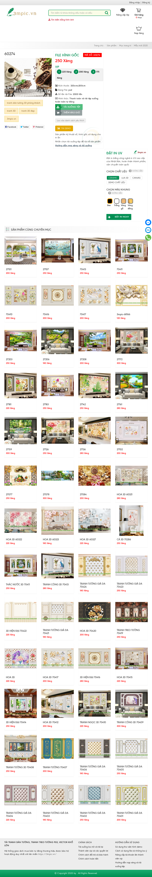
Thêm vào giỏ (67, 112)
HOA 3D (10, 677)
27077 (9, 494)
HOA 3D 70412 (50, 722)
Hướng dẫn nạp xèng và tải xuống (73, 145)
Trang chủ (98, 45)
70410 (9, 314)
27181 (8, 404)
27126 (46, 449)
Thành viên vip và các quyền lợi (93, 851)
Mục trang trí (125, 45)
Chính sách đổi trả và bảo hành (93, 854)
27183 (46, 404)
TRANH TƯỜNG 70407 (55, 767)
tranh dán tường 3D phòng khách (23, 102)
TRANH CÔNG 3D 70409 (130, 722)
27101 (8, 269)
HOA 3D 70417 (50, 677)
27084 (83, 494)
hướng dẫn (137, 171)
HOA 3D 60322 (14, 539)
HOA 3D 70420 (88, 630)
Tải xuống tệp (67, 107)
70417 (83, 314)
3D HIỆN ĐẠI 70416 (90, 677)
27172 (119, 359)
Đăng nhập (134, 2)
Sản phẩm (111, 45)
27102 (120, 449)
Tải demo (64, 128)
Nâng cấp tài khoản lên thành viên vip (129, 856)
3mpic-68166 (123, 314)
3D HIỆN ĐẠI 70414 (16, 722)
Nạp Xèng (139, 30)
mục (138, 13)
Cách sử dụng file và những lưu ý (131, 851)
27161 (119, 404)
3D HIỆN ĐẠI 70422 (16, 630)
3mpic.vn (11, 118)
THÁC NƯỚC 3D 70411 (18, 584)
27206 (46, 359)
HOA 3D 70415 (124, 677)
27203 (9, 359)
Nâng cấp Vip (122, 12)
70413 (83, 269)
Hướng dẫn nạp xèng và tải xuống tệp (128, 864)
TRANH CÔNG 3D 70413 (56, 584)
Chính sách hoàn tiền (88, 858)
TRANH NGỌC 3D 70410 (93, 722)
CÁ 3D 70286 (124, 539)
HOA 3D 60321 (124, 494)
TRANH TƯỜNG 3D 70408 (20, 767)
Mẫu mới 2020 (141, 45)
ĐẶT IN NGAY (117, 217)
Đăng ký (146, 2)
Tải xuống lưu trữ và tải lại (90, 847)
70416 (46, 314)
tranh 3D (11, 110)
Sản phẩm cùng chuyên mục (31, 229)
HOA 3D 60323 (51, 539)
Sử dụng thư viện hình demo (128, 847)
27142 (83, 404)
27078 (46, 494)
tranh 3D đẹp (28, 110)
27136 (83, 449)
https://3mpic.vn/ (47, 854)
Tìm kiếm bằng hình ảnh (61, 19)
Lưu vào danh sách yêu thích (70, 120)
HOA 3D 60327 (88, 539)
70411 (119, 269)
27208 (83, 359)
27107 (46, 269)
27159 (9, 449)
